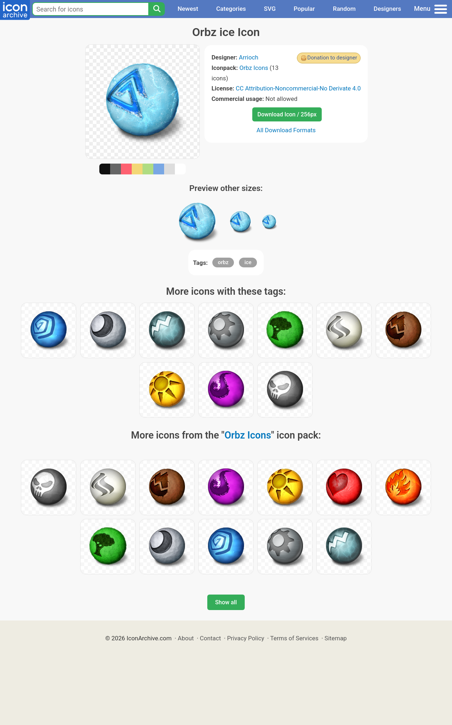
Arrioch (248, 57)
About (186, 638)
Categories (231, 8)
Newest (187, 8)
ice (248, 262)
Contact (210, 638)
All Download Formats (286, 130)
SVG (270, 8)
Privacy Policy (245, 638)
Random (344, 8)
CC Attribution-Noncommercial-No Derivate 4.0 (298, 88)
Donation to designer (332, 57)
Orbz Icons (253, 67)
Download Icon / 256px (286, 114)
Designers (387, 8)
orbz (223, 262)
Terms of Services (294, 638)
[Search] (156, 9)
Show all (226, 602)
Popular (304, 8)
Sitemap (336, 638)
